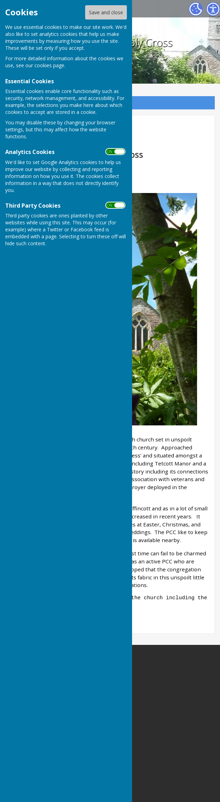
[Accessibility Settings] (213, 9)
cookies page (49, 65)
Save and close (106, 12)
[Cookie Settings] (196, 9)
